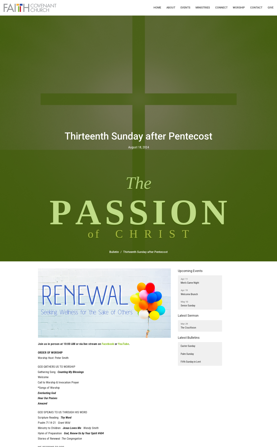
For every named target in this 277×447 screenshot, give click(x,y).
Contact (256, 7)
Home (157, 7)
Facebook (108, 344)
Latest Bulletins (189, 337)
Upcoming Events (190, 271)
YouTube (123, 344)
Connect (221, 7)
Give (270, 7)
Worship (239, 7)
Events (185, 7)
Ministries (203, 7)
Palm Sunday (187, 354)
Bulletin (114, 252)
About (170, 7)
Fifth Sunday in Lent (191, 361)
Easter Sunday (188, 346)
